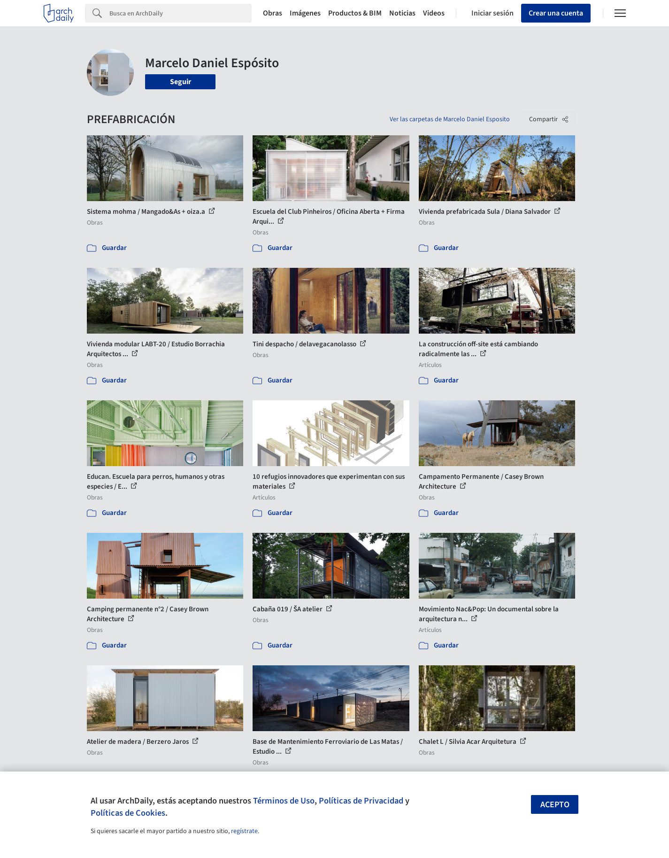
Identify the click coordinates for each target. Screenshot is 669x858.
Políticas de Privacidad (361, 801)
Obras (272, 13)
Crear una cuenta (556, 13)
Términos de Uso (284, 801)
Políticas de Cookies (128, 813)
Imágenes (305, 13)
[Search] (180, 13)
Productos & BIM (355, 13)
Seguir (180, 82)
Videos (434, 13)
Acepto (554, 805)
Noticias (402, 13)
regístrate (244, 831)
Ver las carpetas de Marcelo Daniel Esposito (450, 119)
